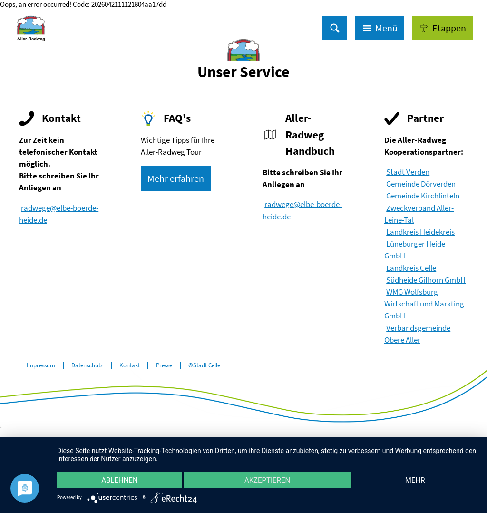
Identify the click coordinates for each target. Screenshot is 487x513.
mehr (415, 480)
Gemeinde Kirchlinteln (422, 195)
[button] (442, 28)
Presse (164, 365)
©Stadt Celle (204, 365)
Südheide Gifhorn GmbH (426, 280)
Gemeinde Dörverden (421, 183)
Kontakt (129, 365)
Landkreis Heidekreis (420, 232)
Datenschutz (87, 365)
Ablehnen (119, 480)
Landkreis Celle (411, 268)
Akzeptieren (267, 480)
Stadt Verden (407, 172)
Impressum (41, 365)
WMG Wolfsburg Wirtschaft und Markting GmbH (424, 303)
